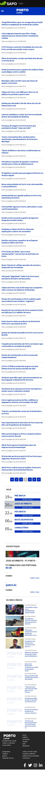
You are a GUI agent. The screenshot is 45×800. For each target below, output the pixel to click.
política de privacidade (31, 756)
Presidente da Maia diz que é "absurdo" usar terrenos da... (31, 700)
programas (6, 751)
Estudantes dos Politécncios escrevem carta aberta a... (30, 643)
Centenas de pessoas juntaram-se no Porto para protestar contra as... (31, 724)
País (34, 616)
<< (12, 479)
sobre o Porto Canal (30, 751)
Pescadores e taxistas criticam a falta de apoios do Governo (31, 621)
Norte (34, 605)
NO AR (9, 567)
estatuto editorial (29, 754)
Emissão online (27, 499)
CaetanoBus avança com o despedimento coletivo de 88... (31, 609)
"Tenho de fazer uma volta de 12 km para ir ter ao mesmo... (31, 689)
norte (25, 735)
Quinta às (11, 585)
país (24, 744)
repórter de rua (8, 758)
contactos (26, 758)
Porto (34, 718)
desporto (26, 746)
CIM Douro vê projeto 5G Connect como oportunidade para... (31, 654)
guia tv (4, 756)
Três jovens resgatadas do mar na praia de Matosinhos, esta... (31, 632)
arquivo (5, 754)
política (25, 737)
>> (39, 479)
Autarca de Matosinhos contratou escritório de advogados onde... (31, 667)
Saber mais (34, 578)
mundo (25, 741)
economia (26, 739)
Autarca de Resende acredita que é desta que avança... (31, 677)
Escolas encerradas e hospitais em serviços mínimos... (31, 711)
